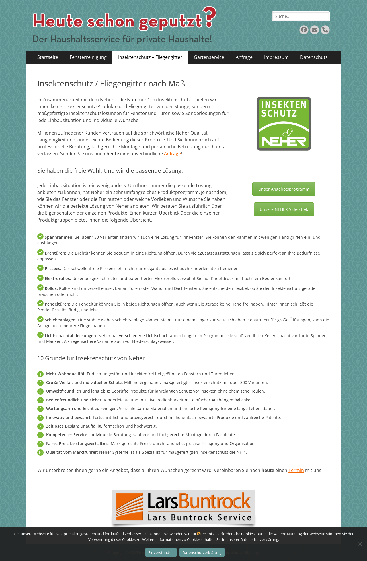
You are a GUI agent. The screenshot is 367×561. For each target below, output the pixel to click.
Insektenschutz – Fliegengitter (150, 57)
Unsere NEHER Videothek (284, 209)
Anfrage (244, 57)
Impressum (276, 57)
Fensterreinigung (88, 57)
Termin (296, 470)
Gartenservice (209, 57)
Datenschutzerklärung (202, 552)
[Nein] (360, 544)
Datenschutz (314, 57)
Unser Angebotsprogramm (283, 189)
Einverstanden (161, 552)
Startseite (47, 57)
